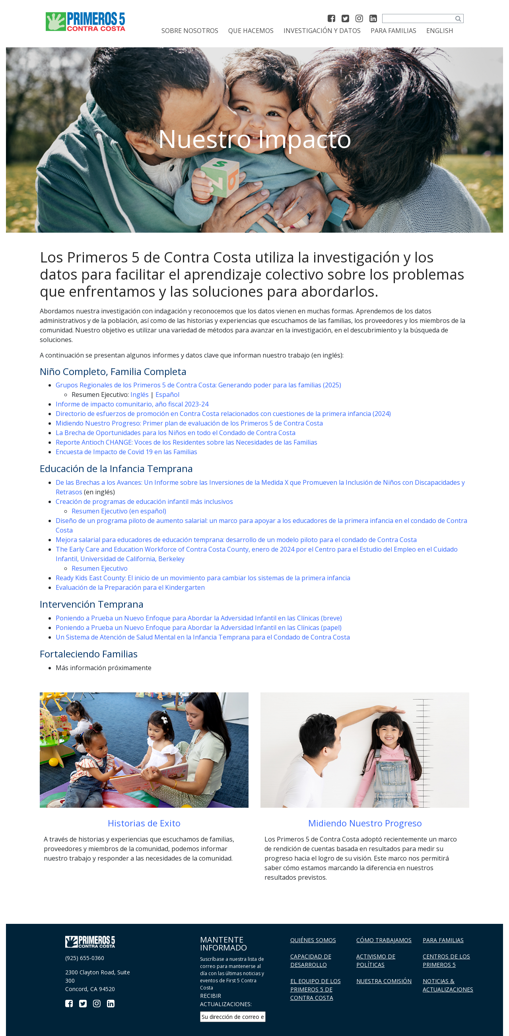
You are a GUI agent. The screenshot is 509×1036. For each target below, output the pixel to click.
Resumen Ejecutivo (100, 568)
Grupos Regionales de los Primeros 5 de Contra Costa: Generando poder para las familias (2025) (198, 385)
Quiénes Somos (313, 940)
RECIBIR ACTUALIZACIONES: (226, 1000)
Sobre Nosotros (189, 30)
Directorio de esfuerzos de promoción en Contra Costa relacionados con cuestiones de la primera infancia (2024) (223, 413)
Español (167, 394)
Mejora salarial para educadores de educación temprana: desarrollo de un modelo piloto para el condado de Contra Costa (236, 539)
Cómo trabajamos (384, 940)
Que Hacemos (251, 30)
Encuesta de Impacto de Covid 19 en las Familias (126, 451)
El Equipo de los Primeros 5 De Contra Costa (315, 989)
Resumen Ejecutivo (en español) (119, 511)
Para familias (393, 30)
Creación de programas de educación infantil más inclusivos (144, 501)
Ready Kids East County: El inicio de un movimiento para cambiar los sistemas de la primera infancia (203, 577)
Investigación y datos (322, 30)
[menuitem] (439, 30)
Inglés (139, 394)
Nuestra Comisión (384, 981)
